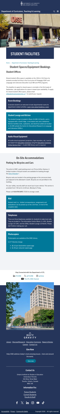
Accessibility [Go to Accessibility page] (5, 411)
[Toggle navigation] (53, 11)
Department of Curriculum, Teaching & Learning (20, 11)
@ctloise (41, 276)
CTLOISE (18, 276)
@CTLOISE (29, 276)
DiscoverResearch (18, 342)
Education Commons (24, 143)
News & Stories (47, 342)
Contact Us (33, 344)
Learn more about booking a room (38, 107)
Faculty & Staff (30, 397)
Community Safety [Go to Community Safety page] (22, 411)
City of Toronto (14, 174)
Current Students (30, 394)
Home (8, 63)
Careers (25, 344)
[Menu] (57, 11)
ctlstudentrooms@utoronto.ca (16, 94)
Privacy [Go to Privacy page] (12, 411)
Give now (31, 361)
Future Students (30, 392)
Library (8, 342)
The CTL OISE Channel (31, 279)
